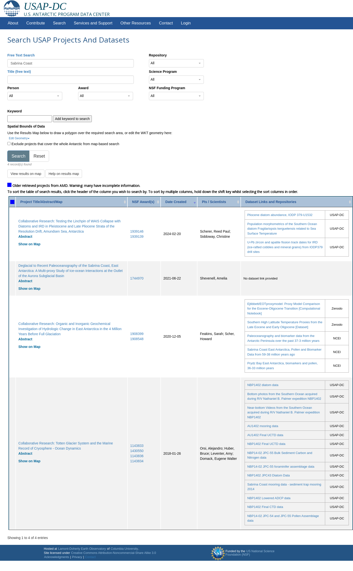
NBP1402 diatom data (262, 385)
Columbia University (124, 548)
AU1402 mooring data (262, 426)
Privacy (77, 557)
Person (13, 88)
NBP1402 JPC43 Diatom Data (268, 475)
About (13, 23)
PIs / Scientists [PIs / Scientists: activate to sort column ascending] (214, 202)
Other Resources (135, 23)
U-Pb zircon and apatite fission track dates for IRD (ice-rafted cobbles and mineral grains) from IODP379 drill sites (285, 247)
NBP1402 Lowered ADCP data (269, 498)
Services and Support (93, 23)
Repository (158, 55)
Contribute (35, 23)
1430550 (137, 451)
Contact (166, 23)
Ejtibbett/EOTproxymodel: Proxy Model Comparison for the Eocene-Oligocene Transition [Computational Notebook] (283, 308)
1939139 (137, 236)
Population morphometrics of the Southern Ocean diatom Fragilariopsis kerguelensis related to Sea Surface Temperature (282, 228)
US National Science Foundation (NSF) (250, 552)
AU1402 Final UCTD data (265, 435)
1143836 (137, 456)
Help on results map (64, 174)
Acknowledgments (56, 557)
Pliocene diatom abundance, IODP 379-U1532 (279, 215)
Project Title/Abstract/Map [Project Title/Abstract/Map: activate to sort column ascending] (41, 202)
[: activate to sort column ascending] (12, 202)
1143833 (137, 446)
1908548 (137, 339)
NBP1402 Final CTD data (265, 507)
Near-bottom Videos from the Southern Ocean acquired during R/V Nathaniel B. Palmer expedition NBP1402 (283, 412)
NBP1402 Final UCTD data (266, 444)
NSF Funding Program (167, 88)
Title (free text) (19, 72)
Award (83, 88)
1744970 (137, 278)
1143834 (137, 461)
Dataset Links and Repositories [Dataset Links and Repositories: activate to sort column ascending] (270, 202)
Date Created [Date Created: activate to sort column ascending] (175, 202)
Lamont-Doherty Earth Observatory (82, 548)
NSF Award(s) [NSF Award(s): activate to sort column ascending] (143, 202)
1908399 (137, 334)
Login (186, 23)
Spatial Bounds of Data (26, 126)
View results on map (25, 174)
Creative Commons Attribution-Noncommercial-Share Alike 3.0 (113, 553)
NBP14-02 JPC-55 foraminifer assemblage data (280, 466)
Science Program (163, 72)
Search (59, 23)
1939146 (137, 231)
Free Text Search (21, 55)
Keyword (14, 111)
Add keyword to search (72, 119)
